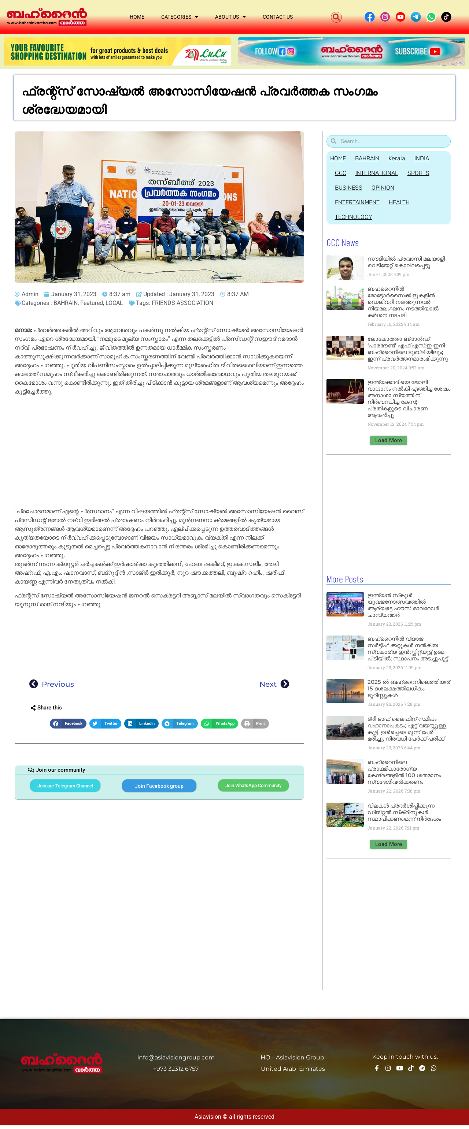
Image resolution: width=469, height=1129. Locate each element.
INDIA (427, 158)
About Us (230, 17)
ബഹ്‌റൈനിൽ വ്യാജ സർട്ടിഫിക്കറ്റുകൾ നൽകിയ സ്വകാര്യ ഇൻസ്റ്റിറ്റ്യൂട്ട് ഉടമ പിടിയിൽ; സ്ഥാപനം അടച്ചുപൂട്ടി (408, 648)
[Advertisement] (159, 453)
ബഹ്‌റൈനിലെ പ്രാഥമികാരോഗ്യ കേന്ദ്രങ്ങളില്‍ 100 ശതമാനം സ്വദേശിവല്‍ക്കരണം (404, 771)
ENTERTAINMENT (358, 202)
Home (137, 17)
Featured (91, 302)
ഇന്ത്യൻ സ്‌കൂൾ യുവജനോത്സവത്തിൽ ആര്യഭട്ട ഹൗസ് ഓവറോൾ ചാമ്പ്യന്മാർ (403, 604)
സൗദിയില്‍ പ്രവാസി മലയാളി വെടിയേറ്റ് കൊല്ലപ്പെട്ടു (406, 262)
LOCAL (114, 302)
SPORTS (423, 172)
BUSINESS (349, 187)
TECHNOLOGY (354, 216)
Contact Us (278, 17)
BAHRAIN (65, 302)
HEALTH (401, 202)
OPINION (385, 187)
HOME (338, 158)
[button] (336, 17)
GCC (341, 172)
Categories (179, 17)
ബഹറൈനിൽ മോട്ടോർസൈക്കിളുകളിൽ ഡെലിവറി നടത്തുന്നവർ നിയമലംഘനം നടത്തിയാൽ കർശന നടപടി (403, 301)
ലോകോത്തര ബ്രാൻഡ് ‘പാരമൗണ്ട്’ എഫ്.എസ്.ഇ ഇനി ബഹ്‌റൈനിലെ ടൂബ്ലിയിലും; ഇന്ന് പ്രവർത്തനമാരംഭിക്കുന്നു (408, 348)
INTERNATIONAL (379, 172)
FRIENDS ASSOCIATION (182, 302)
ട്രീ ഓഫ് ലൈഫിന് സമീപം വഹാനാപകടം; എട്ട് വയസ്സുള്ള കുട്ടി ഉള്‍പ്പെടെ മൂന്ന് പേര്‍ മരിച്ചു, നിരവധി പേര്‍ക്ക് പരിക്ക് (407, 728)
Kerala (400, 158)
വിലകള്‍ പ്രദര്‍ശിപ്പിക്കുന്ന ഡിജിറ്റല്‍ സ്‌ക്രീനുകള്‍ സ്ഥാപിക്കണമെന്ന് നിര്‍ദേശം (404, 812)
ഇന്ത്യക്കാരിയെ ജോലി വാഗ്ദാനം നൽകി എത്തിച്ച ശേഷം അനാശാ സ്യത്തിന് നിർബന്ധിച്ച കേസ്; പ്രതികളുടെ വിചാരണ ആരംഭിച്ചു (409, 398)
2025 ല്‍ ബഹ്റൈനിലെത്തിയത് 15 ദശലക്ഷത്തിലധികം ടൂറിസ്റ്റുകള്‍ (409, 688)
